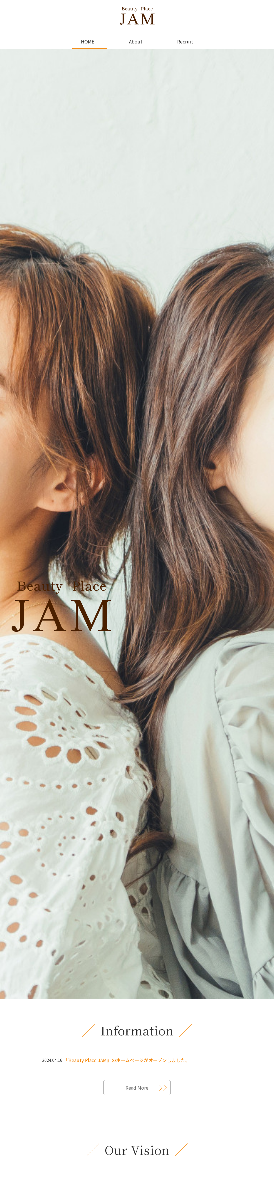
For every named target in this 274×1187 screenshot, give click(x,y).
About (135, 41)
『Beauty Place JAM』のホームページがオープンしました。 (127, 1060)
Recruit (185, 41)
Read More (137, 1087)
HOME (87, 41)
